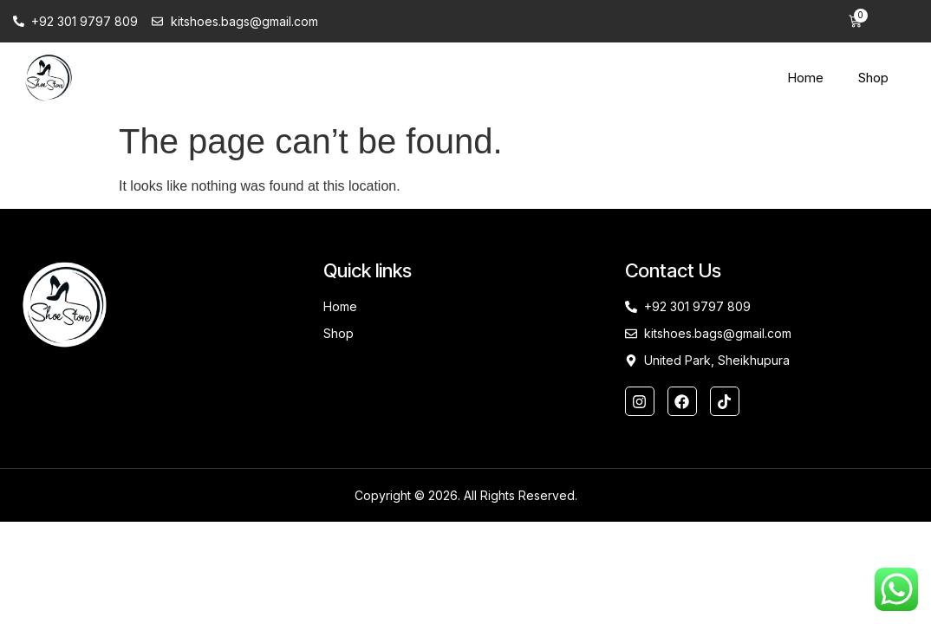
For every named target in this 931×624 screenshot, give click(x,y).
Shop (873, 77)
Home (805, 77)
